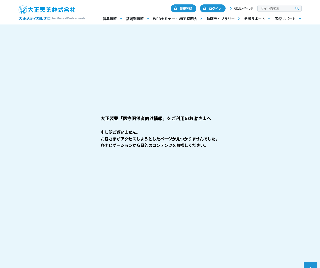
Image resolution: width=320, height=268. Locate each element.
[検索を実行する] (297, 8)
